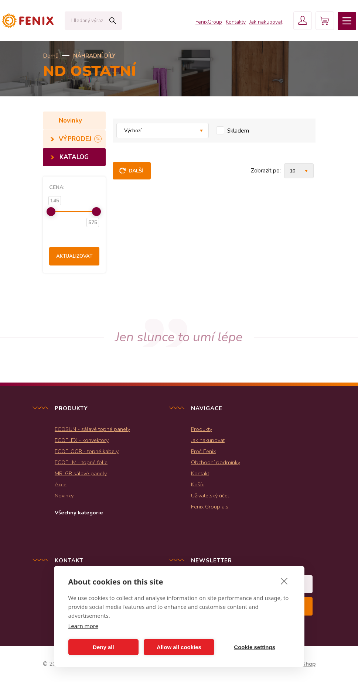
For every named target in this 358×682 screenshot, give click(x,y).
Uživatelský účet (210, 495)
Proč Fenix (203, 451)
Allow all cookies (179, 647)
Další (136, 170)
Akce (61, 484)
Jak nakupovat (265, 21)
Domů (50, 55)
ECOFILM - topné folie (81, 462)
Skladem (238, 130)
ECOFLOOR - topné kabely (87, 451)
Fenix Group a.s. (210, 506)
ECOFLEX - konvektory (82, 440)
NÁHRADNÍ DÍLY (94, 55)
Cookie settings (254, 647)
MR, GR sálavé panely (81, 473)
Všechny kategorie (79, 512)
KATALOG (74, 157)
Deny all (103, 647)
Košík (197, 484)
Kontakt (200, 473)
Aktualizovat (74, 256)
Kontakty (236, 21)
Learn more (83, 626)
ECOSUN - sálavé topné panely (92, 429)
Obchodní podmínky (215, 462)
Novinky (71, 120)
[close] (284, 581)
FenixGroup (208, 21)
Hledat (112, 20)
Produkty (201, 429)
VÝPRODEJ (76, 139)
